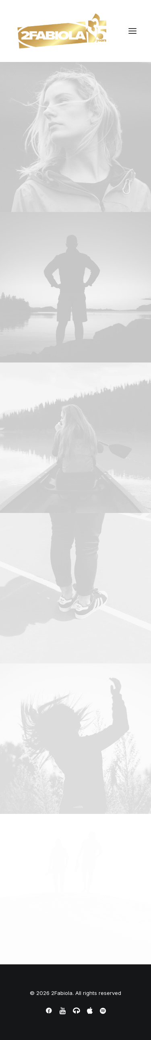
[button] (132, 31)
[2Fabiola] (61, 31)
